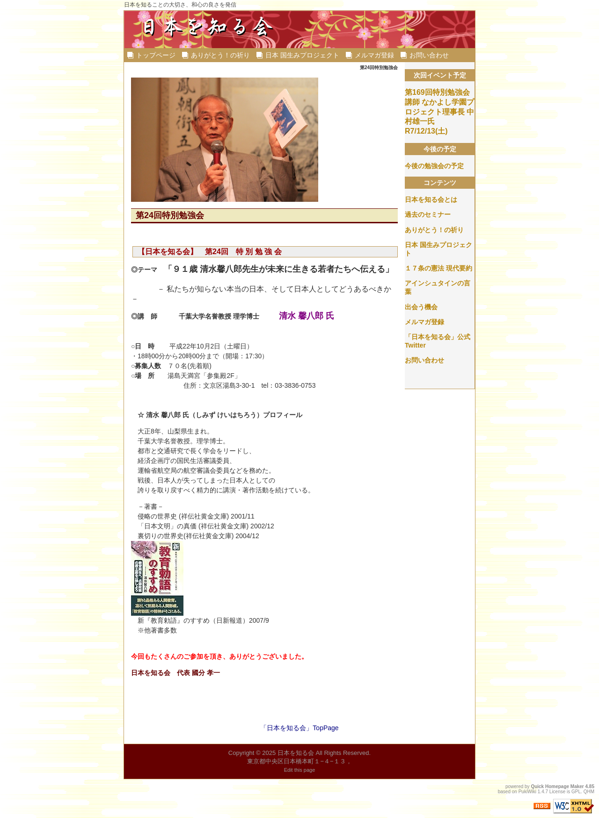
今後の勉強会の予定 (434, 166)
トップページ (155, 55)
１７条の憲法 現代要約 (438, 268)
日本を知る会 (296, 752)
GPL (576, 791)
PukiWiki (527, 791)
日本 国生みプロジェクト (302, 55)
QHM (589, 791)
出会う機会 (421, 307)
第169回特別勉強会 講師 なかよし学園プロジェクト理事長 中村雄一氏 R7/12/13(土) (439, 111)
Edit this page (299, 770)
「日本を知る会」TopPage (299, 728)
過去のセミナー (428, 214)
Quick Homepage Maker (557, 786)
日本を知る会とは (431, 199)
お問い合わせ (429, 55)
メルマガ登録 (374, 55)
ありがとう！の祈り (220, 55)
